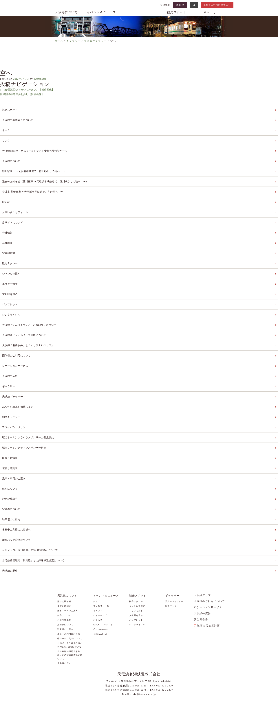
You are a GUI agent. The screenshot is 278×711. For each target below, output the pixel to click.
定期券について (12, 482)
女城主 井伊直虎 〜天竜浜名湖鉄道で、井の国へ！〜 (35, 186)
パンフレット (10, 291)
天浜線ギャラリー (13, 377)
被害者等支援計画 (208, 594)
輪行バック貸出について (17, 511)
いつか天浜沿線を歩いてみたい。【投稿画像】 (29, 89)
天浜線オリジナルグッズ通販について (26, 319)
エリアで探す (10, 272)
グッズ (96, 570)
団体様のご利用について (17, 339)
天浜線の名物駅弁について (19, 119)
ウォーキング (100, 584)
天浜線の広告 (10, 358)
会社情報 (7, 224)
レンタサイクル (12, 300)
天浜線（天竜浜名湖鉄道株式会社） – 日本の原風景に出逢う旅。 (139, 16)
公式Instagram (100, 598)
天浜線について (66, 12)
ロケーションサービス (16, 348)
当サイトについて (13, 214)
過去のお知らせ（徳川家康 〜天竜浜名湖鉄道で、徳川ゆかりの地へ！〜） (49, 176)
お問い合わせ (150, 689)
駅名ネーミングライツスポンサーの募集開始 (30, 415)
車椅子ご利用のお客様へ (217, 4)
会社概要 (165, 4)
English (180, 4)
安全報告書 (9, 243)
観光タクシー (10, 253)
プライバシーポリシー (16, 406)
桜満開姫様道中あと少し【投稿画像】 (24, 94)
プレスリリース (101, 575)
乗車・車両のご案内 (14, 453)
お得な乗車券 (10, 472)
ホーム (6, 128)
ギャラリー (212, 12)
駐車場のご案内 (12, 492)
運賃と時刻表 (10, 444)
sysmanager (43, 79)
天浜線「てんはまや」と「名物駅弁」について (31, 310)
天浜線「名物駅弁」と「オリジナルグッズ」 (30, 329)
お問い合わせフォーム (16, 205)
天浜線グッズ (202, 564)
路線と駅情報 (10, 434)
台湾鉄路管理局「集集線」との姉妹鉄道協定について (36, 530)
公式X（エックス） (103, 593)
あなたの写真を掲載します (19, 387)
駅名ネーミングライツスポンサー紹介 (26, 425)
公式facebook (100, 603)
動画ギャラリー (12, 396)
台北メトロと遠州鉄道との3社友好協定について (32, 520)
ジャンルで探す (12, 262)
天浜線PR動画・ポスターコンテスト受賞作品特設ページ (37, 147)
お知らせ (98, 589)
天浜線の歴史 (10, 540)
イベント (98, 580)
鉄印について (10, 463)
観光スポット (176, 12)
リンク (6, 138)
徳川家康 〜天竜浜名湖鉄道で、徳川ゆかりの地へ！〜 (36, 166)
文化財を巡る (10, 281)
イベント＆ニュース (101, 12)
